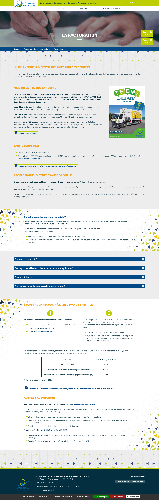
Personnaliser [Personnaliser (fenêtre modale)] (133, 497)
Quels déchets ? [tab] (24, 277)
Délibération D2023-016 (84, 404)
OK (131, 3)
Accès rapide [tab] (146, 33)
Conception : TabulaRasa (130, 481)
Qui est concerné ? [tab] (26, 259)
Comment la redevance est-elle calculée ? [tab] (40, 286)
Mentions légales (137, 476)
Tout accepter (101, 497)
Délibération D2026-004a (30, 158)
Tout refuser (117, 497)
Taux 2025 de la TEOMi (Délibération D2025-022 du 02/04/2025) (48, 166)
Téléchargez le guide (28, 133)
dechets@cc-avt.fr (46, 332)
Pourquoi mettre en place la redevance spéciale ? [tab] (44, 268)
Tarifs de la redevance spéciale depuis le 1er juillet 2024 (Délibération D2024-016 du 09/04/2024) (72, 389)
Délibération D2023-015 (55, 430)
